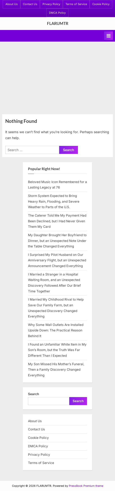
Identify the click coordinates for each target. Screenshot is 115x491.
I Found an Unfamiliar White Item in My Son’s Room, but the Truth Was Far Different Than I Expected (57, 350)
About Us (11, 4)
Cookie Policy (101, 4)
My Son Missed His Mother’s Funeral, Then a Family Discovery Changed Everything (56, 369)
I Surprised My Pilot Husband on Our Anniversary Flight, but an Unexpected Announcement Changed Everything (57, 260)
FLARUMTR (57, 23)
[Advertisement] (57, 77)
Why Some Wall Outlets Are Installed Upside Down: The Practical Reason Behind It (55, 330)
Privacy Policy (51, 4)
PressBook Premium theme (86, 485)
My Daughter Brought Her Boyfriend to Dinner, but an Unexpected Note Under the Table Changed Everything (57, 240)
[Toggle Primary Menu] (108, 35)
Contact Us (30, 4)
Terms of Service (76, 4)
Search (33, 394)
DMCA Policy (57, 12)
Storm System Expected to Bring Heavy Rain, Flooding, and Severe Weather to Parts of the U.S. (53, 201)
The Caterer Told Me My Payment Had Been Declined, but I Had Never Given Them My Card (57, 221)
